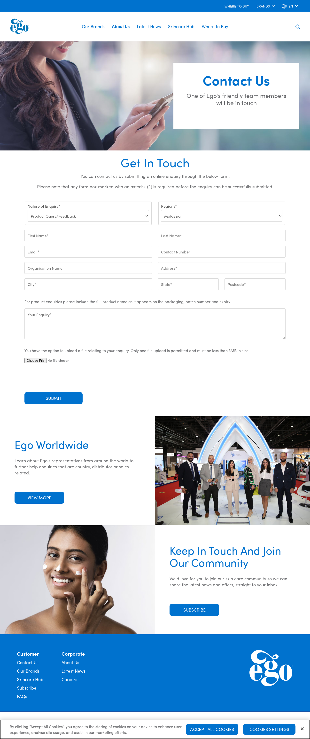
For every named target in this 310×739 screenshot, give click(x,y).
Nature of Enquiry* (44, 206)
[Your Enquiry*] (155, 323)
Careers (69, 679)
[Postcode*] (255, 284)
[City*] (88, 284)
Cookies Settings (269, 729)
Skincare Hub (181, 26)
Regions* (169, 206)
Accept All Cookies (212, 729)
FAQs (22, 696)
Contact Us (28, 662)
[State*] (188, 284)
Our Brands (93, 26)
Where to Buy (215, 26)
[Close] (302, 729)
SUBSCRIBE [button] (194, 610)
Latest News (149, 26)
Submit (54, 398)
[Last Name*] (222, 235)
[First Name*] (88, 235)
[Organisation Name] (88, 268)
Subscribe (26, 688)
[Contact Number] (222, 252)
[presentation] (61, 377)
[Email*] (88, 252)
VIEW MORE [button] (39, 498)
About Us (121, 26)
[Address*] (222, 268)
